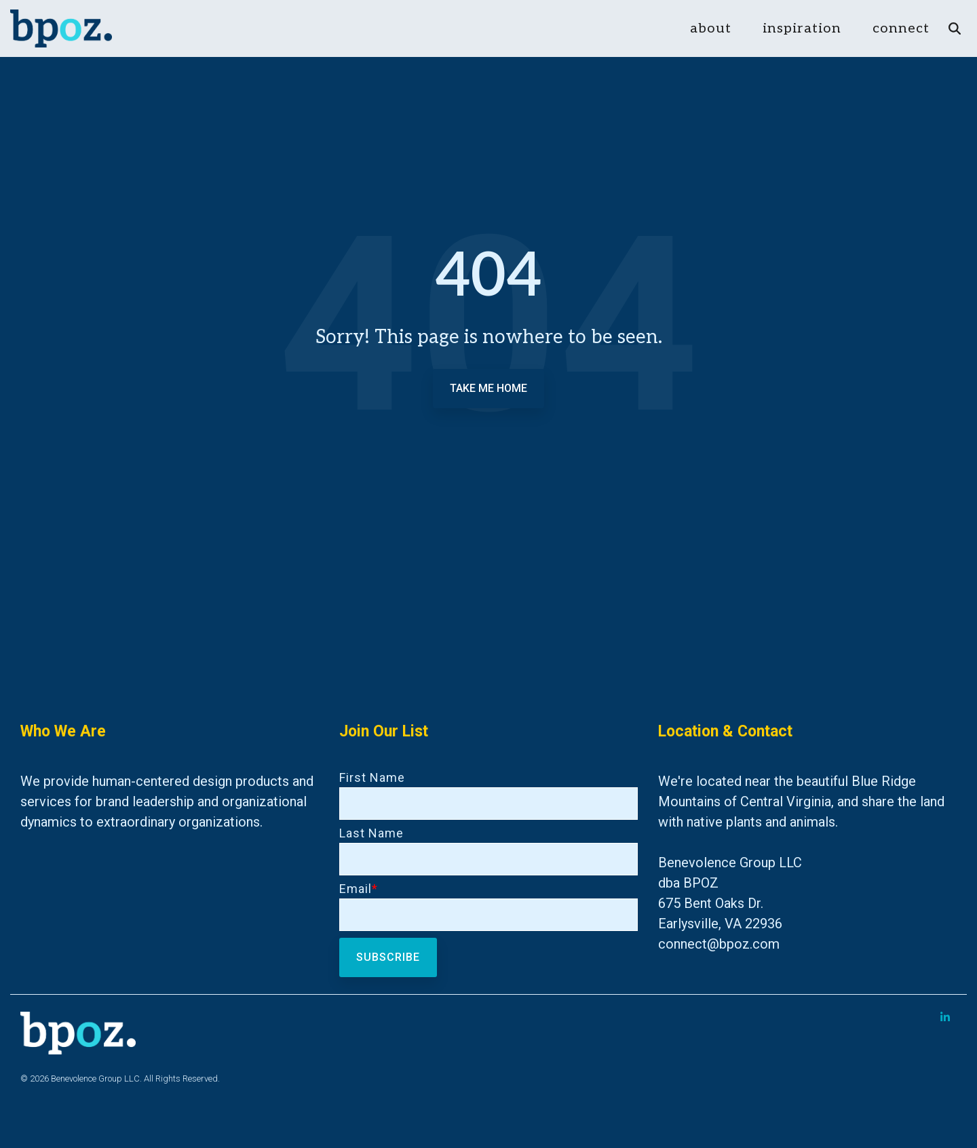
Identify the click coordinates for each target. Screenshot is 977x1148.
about (710, 28)
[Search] (954, 29)
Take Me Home (488, 388)
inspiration (802, 28)
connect (901, 28)
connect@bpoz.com (719, 944)
